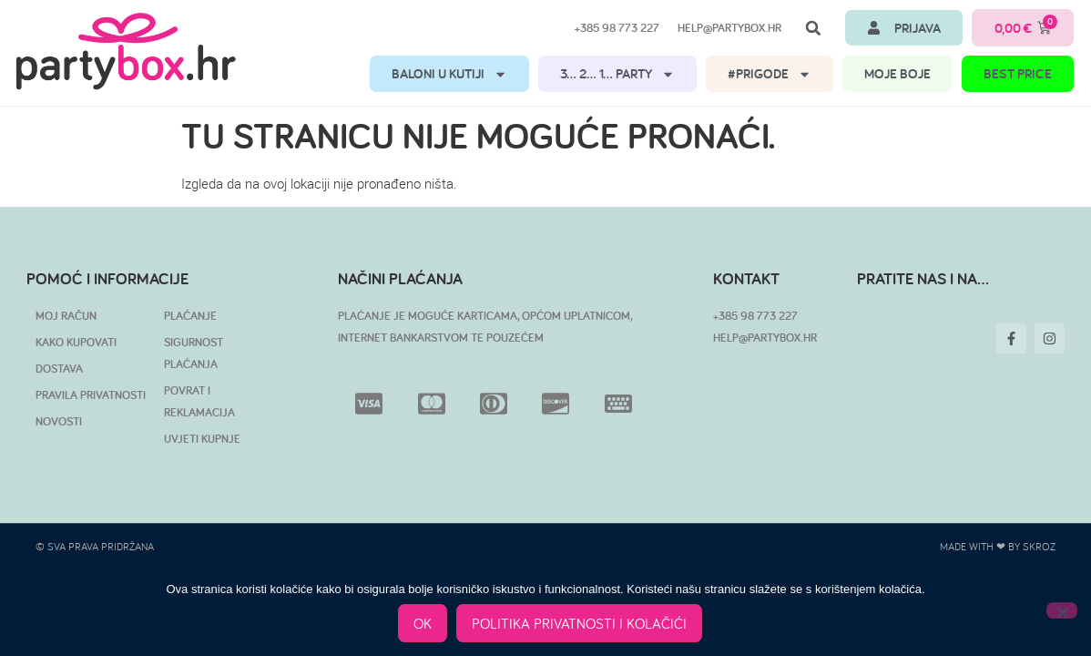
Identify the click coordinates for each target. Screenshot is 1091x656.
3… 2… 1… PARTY (617, 74)
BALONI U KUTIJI (449, 74)
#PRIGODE (769, 74)
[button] (813, 28)
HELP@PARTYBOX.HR (765, 337)
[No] (1061, 610)
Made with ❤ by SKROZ (997, 546)
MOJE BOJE (897, 73)
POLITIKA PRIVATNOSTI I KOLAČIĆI (579, 623)
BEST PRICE (1018, 73)
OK (422, 623)
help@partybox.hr (729, 28)
